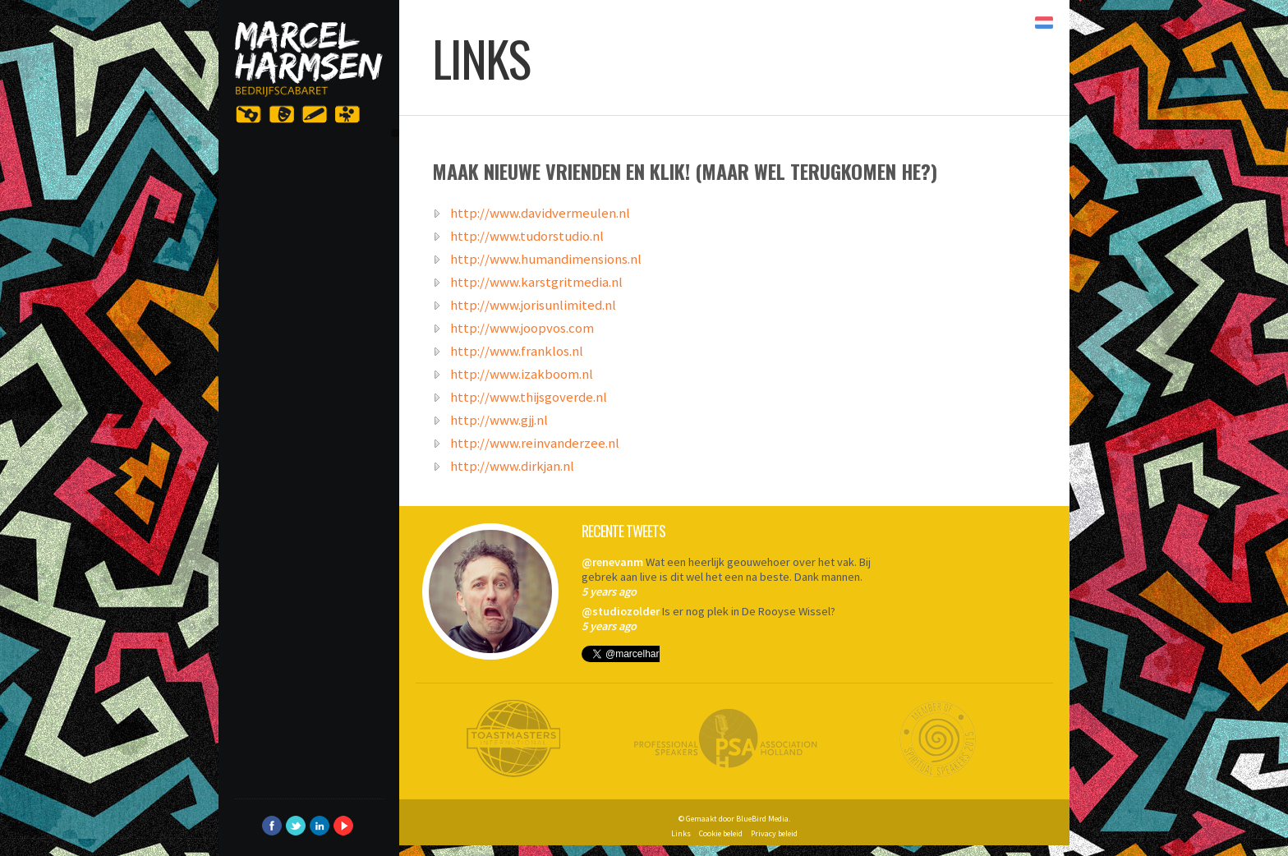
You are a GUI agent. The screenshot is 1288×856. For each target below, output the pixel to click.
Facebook (272, 825)
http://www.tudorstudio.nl (527, 235)
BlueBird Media (762, 818)
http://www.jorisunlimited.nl (533, 304)
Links (681, 833)
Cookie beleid (721, 833)
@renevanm (612, 562)
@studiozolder (621, 611)
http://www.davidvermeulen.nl (540, 212)
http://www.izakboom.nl (521, 373)
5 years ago (609, 591)
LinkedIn (319, 825)
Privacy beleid (774, 833)
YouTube (343, 825)
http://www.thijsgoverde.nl (528, 396)
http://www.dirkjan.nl (512, 465)
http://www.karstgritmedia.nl (536, 281)
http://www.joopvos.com (522, 327)
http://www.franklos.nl (516, 350)
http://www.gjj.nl (499, 419)
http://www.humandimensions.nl (546, 258)
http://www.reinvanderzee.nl (534, 442)
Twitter (296, 825)
